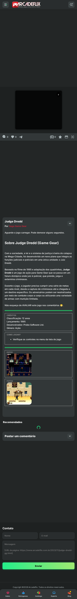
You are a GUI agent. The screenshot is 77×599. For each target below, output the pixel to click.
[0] (5, 137)
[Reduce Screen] (66, 137)
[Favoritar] (60, 137)
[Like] (13, 137)
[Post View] (53, 137)
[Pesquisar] (71, 5)
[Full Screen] (73, 137)
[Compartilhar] (21, 137)
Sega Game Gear (18, 226)
